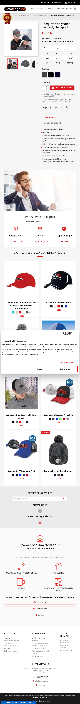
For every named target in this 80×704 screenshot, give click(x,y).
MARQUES (49, 9)
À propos (35, 640)
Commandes (64, 645)
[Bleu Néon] (66, 306)
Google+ (61, 107)
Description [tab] (49, 117)
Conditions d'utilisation (39, 646)
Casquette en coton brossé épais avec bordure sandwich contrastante (22, 305)
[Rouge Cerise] (27, 475)
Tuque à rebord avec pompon (58, 471)
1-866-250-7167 (40, 602)
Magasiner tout (37, 9)
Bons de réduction (66, 650)
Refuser (39, 369)
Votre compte (65, 634)
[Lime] (60, 419)
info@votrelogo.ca (41, 681)
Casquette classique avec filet (58, 415)
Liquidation (7, 643)
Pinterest (66, 107)
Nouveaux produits (10, 646)
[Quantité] (44, 88)
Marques (7, 648)
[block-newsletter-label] (37, 499)
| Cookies (44, 697)
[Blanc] (24, 312)
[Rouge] (20, 312)
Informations (40, 664)
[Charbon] (44, 75)
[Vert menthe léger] (13, 312)
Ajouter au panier (62, 87)
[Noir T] (13, 475)
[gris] (27, 312)
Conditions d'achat (38, 648)
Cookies (34, 653)
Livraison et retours (38, 638)
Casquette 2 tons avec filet (21, 471)
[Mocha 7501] (17, 312)
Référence (46, 39)
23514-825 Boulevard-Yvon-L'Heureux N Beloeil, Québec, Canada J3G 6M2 (41, 671)
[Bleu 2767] (27, 422)
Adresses (63, 648)
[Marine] (58, 75)
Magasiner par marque (11, 640)
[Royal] (20, 475)
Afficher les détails (66, 362)
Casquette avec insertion (58, 302)
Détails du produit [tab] (52, 123)
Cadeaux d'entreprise (63, 9)
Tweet (56, 107)
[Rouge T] (64, 419)
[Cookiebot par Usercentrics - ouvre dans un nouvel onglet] (63, 333)
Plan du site (63, 695)
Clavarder (40, 615)
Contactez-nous (40, 609)
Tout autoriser (65, 369)
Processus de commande (40, 643)
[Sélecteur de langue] (45, 3)
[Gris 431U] (17, 422)
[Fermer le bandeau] (77, 333)
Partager (50, 107)
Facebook (40, 511)
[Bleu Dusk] (51, 306)
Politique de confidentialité (41, 651)
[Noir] (51, 75)
